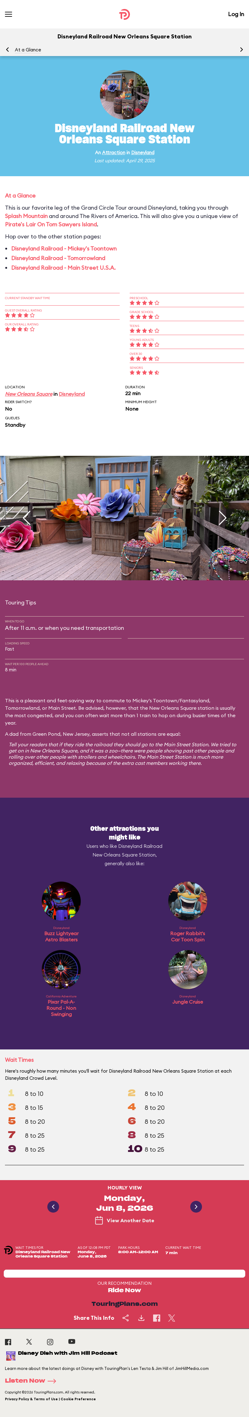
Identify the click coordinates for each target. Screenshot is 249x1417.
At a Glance (28, 50)
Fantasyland (194, 700)
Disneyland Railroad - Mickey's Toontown (64, 248)
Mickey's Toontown (154, 700)
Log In (236, 14)
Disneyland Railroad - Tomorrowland (58, 258)
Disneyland (142, 152)
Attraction (113, 152)
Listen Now (32, 1381)
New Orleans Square (28, 394)
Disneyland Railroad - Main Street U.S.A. (63, 267)
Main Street (62, 708)
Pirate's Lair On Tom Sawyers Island (51, 224)
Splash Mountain (26, 216)
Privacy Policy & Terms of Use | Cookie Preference (50, 1399)
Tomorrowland (22, 708)
